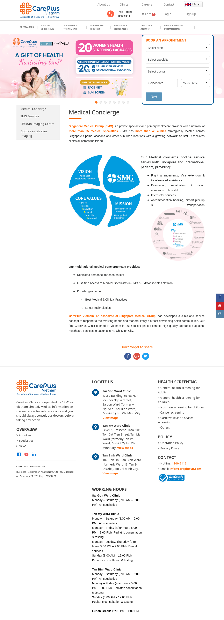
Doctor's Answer (146, 27)
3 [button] (105, 102)
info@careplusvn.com (185, 469)
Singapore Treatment (70, 27)
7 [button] (123, 102)
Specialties (27, 27)
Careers (147, 4)
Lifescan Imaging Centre (37, 124)
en (191, 4)
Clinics (124, 4)
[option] (112, 66)
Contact (169, 4)
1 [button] (96, 102)
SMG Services (30, 116)
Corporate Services (96, 27)
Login (167, 14)
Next (154, 96)
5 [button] (114, 102)
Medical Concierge (33, 109)
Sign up (191, 14)
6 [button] (119, 102)
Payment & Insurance (121, 27)
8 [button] (128, 102)
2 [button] (101, 102)
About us (103, 4)
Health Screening (47, 27)
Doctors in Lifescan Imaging (34, 133)
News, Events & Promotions (173, 27)
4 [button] (110, 102)
